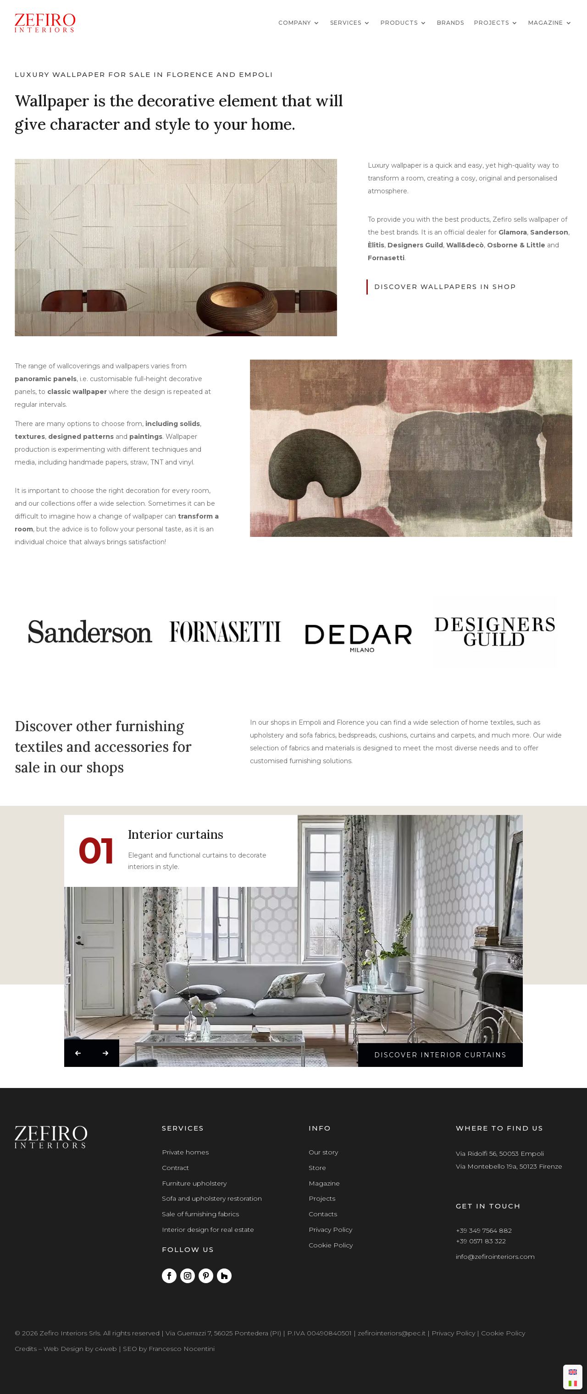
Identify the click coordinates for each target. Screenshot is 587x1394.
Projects (491, 22)
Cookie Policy (331, 1245)
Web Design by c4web (80, 1349)
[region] (293, 632)
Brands (450, 22)
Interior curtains (175, 835)
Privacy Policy (330, 1229)
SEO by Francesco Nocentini (169, 1349)
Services (345, 22)
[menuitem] (572, 1371)
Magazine (545, 22)
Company (294, 22)
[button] (78, 1053)
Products (399, 22)
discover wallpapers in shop (445, 287)
